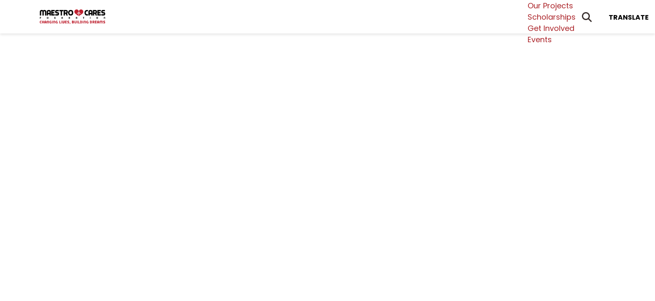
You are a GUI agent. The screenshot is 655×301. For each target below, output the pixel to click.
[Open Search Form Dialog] (587, 16)
